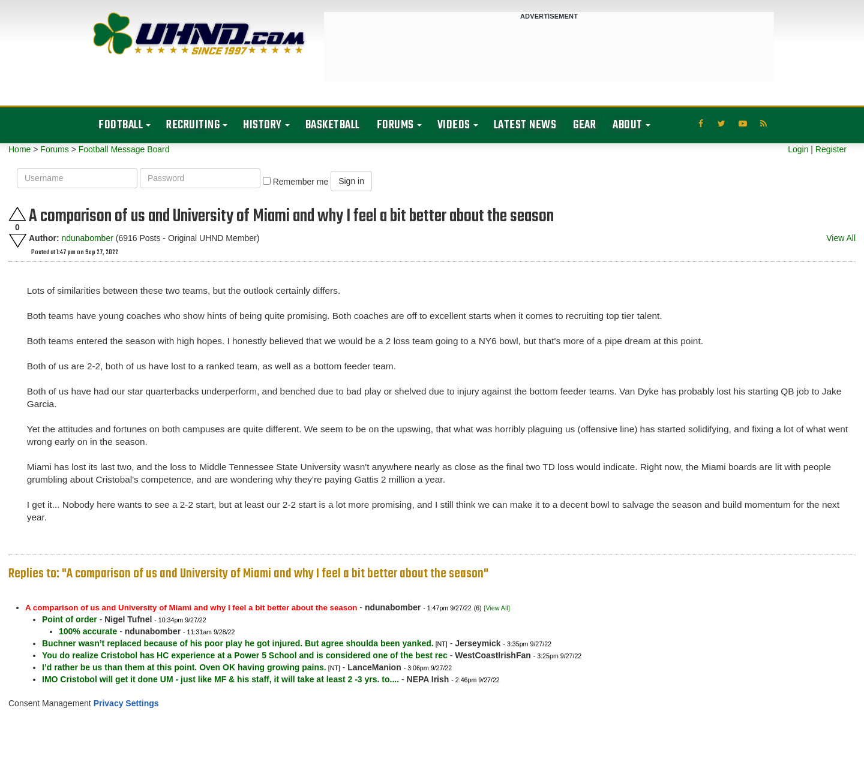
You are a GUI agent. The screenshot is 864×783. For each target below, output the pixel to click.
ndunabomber (87, 238)
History (262, 125)
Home (19, 149)
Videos (453, 125)
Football (120, 125)
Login (798, 149)
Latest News (525, 125)
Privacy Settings (126, 703)
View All (841, 238)
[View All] (497, 608)
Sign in (351, 181)
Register (831, 149)
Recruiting (193, 125)
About (628, 125)
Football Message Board (124, 149)
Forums (395, 125)
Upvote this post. (17, 213)
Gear (584, 125)
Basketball (332, 125)
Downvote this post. (17, 240)
